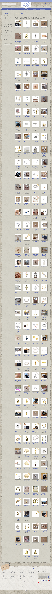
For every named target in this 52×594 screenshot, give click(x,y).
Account (39, 3)
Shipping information (23, 573)
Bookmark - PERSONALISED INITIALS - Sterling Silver (27, 141)
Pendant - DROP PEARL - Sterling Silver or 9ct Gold (17, 104)
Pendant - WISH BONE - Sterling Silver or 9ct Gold (35, 418)
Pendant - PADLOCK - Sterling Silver (18, 179)
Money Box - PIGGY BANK (35, 78)
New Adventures (7, 39)
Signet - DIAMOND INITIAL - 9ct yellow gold (18, 506)
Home (3, 571)
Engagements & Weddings (8, 43)
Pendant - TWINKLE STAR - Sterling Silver (35, 543)
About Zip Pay (22, 576)
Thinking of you (6, 38)
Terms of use (22, 586)
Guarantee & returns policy (23, 578)
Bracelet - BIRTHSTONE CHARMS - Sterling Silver (35, 494)
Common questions (23, 571)
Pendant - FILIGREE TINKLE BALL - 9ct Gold (27, 519)
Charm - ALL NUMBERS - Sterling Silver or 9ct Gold (44, 91)
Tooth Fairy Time (7, 18)
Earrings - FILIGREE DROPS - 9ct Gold (44, 518)
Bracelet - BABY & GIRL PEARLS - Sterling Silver (18, 204)
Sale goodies (12, 579)
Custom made (12, 575)
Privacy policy (22, 585)
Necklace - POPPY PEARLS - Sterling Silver (18, 217)
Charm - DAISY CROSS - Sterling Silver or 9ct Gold (44, 443)
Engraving (21, 579)
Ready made (12, 573)
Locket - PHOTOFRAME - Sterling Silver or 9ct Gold (27, 242)
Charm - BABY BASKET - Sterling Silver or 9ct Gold (18, 192)
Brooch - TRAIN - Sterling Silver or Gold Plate (18, 481)
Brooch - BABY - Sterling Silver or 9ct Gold (44, 305)
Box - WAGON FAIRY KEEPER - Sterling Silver (18, 242)
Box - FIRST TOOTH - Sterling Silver (35, 141)
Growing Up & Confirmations (6, 20)
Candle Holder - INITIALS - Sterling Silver (18, 53)
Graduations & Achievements (6, 28)
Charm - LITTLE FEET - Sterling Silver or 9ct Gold (27, 494)
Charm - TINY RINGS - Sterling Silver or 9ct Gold (35, 506)
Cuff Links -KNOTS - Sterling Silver (18, 418)
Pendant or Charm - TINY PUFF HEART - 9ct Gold (44, 192)
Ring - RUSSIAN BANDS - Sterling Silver (44, 330)
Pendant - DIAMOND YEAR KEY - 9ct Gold (44, 292)
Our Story (3, 572)
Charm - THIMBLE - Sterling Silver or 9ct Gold (35, 556)
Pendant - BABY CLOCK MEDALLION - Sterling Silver (18, 531)
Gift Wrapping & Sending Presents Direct (23, 582)
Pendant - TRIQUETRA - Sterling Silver (35, 380)
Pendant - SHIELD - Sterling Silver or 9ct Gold (44, 418)
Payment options (23, 575)
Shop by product (13, 571)
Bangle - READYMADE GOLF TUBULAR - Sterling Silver (27, 305)
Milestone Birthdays (7, 15)
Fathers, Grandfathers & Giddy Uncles (8, 25)
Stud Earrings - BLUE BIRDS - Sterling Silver (18, 91)
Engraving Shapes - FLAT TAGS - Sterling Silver (18, 229)
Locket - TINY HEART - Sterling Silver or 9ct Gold (26, 318)
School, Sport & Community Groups (7, 46)
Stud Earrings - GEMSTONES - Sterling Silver (18, 167)
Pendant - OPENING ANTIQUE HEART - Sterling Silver (27, 267)
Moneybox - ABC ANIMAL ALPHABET (35, 304)
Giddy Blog (4, 573)
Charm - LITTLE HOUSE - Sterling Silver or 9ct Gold (44, 531)
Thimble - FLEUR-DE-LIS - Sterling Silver (44, 166)
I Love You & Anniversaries (6, 41)
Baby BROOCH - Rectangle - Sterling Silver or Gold (44, 368)
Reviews (21, 572)
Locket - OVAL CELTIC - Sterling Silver (26, 79)
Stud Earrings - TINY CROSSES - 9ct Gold (35, 518)
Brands (11, 578)
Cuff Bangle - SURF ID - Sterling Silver (26, 166)
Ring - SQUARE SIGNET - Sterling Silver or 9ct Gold (26, 456)
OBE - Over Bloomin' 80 (8, 26)
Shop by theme (12, 572)
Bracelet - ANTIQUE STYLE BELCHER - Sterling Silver (18, 305)
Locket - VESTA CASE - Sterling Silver (44, 103)
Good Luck (6, 36)
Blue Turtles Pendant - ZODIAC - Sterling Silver (18, 292)
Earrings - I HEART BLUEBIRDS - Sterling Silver (27, 217)
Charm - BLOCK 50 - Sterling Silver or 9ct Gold (27, 443)
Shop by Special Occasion (19, 15)
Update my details (32, 575)
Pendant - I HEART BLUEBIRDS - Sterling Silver (18, 66)
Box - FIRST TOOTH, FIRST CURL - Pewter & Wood (35, 280)
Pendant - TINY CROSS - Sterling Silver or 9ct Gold (44, 204)
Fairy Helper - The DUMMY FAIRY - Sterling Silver (26, 28)
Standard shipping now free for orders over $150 (26, 0)
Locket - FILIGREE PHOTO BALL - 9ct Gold (44, 129)
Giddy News (4, 575)
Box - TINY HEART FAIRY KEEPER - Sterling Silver (35, 53)
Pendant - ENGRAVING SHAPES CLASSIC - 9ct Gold (35, 343)
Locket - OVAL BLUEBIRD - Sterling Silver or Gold (35, 292)
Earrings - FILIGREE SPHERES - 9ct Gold (27, 531)
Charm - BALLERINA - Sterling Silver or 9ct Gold (18, 519)
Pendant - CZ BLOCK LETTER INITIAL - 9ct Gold (35, 255)
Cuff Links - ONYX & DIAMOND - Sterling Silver (27, 192)
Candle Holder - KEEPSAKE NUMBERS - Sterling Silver (44, 217)
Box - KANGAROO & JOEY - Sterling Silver (35, 229)
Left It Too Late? (23, 584)
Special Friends (6, 30)
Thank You (6, 35)
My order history (32, 573)
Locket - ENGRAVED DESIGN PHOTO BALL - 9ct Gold (44, 53)
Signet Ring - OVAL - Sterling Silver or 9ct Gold (27, 468)
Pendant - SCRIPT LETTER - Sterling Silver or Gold (18, 129)
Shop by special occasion (13, 577)
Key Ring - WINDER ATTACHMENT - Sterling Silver (44, 229)
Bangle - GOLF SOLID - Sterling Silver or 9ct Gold (35, 179)
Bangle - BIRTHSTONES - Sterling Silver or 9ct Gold (18, 330)
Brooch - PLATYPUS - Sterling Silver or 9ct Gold (44, 28)
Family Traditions (7, 44)
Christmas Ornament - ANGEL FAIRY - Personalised (27, 280)
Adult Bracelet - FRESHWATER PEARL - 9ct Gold (44, 393)
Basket (48, 3)
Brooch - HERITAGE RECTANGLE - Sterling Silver (35, 393)
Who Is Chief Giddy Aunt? (4, 580)
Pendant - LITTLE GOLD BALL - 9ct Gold (44, 506)
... (18, 28)
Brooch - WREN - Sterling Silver (44, 480)
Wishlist (44, 3)
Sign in (30, 576)
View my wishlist (32, 572)
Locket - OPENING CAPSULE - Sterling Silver (18, 318)
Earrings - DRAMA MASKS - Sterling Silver (44, 544)
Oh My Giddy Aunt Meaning (4, 578)
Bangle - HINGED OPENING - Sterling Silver (26, 179)
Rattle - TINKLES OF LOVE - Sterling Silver (27, 65)
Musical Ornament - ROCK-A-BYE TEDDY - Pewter (35, 154)
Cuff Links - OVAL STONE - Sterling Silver (35, 129)
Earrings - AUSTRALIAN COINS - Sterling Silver (18, 468)
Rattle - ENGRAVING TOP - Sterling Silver (18, 380)
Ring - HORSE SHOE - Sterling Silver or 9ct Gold (18, 343)
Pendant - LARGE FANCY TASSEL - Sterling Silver (26, 544)
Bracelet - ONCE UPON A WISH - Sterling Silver (17, 141)
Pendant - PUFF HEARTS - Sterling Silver (44, 141)
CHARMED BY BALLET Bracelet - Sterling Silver (18, 355)
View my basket (32, 571)
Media (3, 576)
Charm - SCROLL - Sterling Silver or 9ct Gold (27, 556)
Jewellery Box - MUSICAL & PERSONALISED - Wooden (18, 116)
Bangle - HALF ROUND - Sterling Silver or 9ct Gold (17, 79)
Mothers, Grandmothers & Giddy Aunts (8, 22)
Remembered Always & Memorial (8, 32)
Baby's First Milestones (8, 17)
